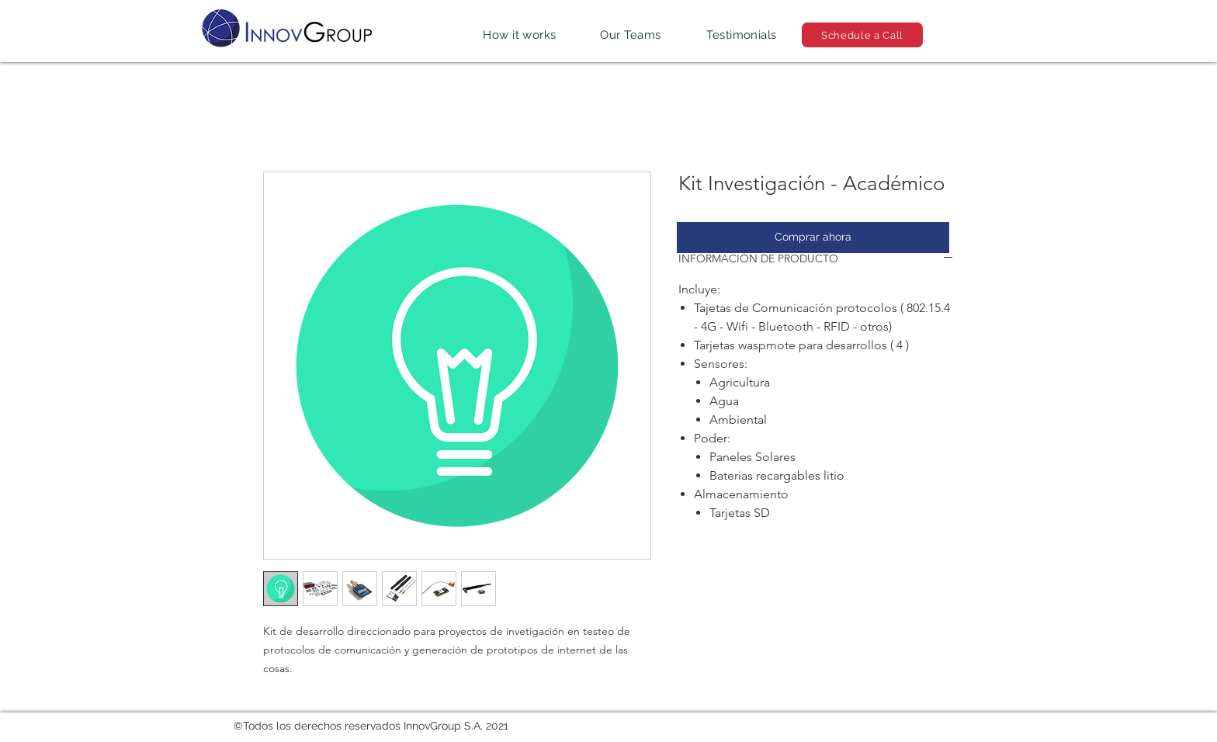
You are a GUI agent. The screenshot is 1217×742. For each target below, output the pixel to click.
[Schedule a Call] (862, 35)
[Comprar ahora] (813, 237)
